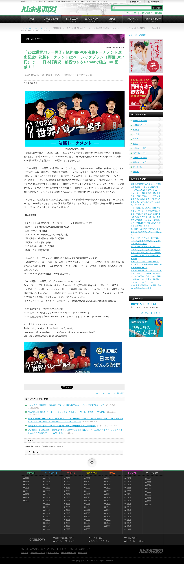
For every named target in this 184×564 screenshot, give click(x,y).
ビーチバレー (138, 167)
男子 (67, 538)
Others (136, 172)
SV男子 (136, 130)
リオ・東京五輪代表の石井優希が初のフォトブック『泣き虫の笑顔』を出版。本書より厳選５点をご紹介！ (145, 211)
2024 (27, 481)
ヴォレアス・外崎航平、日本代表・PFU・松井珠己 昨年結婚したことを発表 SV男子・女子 (66, 405)
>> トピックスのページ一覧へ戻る (110, 393)
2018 (48, 504)
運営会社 (24, 553)
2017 (27, 491)
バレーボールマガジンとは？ (33, 549)
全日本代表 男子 (140, 121)
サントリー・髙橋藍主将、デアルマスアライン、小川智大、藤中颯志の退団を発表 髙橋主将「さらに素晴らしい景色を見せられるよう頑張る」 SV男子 (146, 253)
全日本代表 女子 (140, 125)
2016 (48, 510)
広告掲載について (38, 553)
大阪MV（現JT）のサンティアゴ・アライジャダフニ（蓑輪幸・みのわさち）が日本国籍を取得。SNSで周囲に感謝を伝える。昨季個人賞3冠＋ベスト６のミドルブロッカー (146, 276)
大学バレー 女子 (140, 153)
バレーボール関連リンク (80, 549)
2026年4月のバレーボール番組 (143, 304)
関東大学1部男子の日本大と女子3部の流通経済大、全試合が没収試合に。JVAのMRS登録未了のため (146, 187)
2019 (27, 488)
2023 (48, 488)
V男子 (135, 139)
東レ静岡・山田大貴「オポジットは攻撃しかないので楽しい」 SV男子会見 (146, 232)
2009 (48, 529)
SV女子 (136, 134)
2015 (27, 494)
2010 (48, 526)
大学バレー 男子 (140, 148)
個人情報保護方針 (68, 553)
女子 (72, 538)
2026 (27, 478)
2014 (27, 497)
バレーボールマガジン (29, 28)
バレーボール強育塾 (137, 35)
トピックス (45, 28)
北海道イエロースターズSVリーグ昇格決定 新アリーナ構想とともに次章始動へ (62, 426)
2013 (48, 520)
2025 (48, 481)
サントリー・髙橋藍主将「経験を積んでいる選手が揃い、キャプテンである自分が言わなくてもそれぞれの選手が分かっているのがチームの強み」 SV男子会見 (145, 199)
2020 (27, 484)
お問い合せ (82, 553)
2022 (48, 491)
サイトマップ (53, 553)
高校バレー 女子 (140, 162)
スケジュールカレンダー (151, 313)
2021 (48, 494)
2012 (27, 500)
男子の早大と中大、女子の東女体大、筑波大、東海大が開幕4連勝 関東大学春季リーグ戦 (146, 264)
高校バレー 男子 (140, 158)
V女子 (135, 144)
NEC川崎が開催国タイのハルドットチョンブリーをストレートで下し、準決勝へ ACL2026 (66, 412)
